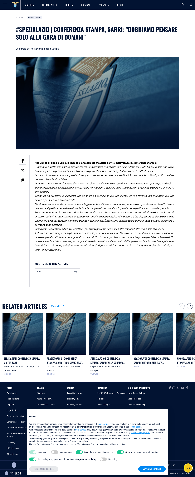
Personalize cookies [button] (44, 469)
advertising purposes (140, 432)
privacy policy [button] (105, 424)
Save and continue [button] (152, 469)
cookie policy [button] (135, 427)
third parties (80, 430)
